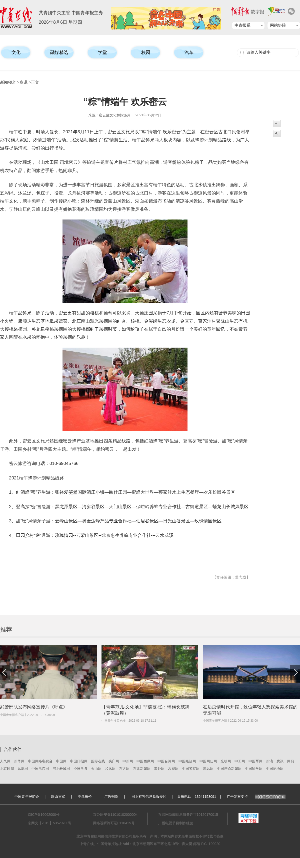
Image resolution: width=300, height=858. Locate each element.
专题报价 (85, 797)
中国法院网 (40, 769)
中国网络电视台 (40, 761)
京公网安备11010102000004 (115, 815)
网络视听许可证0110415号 (114, 823)
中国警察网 (191, 769)
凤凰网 (23, 769)
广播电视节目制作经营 (175, 823)
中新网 (127, 761)
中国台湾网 (166, 761)
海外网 (159, 769)
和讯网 (110, 769)
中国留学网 (253, 769)
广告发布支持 (256, 797)
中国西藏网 (145, 761)
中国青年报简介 (26, 797)
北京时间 (7, 769)
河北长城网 (61, 769)
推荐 (6, 629)
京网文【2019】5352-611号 (49, 823)
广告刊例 (111, 797)
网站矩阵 (278, 25)
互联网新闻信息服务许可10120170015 (188, 815)
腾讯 (280, 761)
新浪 (269, 761)
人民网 (5, 761)
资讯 (24, 82)
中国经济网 (187, 761)
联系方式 (58, 797)
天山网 (96, 769)
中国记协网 (275, 769)
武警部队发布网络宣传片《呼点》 (34, 706)
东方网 (124, 769)
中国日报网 (79, 761)
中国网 (61, 761)
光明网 (225, 761)
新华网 (19, 761)
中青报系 (242, 25)
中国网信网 (208, 761)
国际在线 (98, 761)
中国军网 (255, 761)
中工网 (239, 761)
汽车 (189, 52)
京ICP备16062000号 (44, 815)
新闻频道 (8, 82)
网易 (290, 761)
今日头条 (81, 769)
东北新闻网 (141, 769)
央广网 (113, 761)
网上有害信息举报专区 (149, 797)
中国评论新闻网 (229, 769)
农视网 (173, 769)
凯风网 (208, 769)
